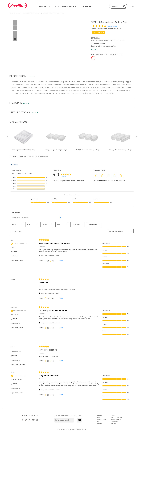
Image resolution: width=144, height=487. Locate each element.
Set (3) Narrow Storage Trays (120, 150)
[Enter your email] (64, 420)
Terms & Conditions (116, 418)
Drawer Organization (32, 13)
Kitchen (19, 13)
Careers (99, 416)
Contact (99, 424)
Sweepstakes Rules (116, 420)
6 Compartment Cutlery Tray (23, 150)
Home (11, 13)
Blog (98, 418)
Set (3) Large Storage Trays (56, 150)
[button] (8, 137)
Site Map (113, 424)
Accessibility (114, 422)
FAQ (98, 422)
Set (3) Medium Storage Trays (88, 150)
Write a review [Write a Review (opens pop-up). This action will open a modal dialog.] (98, 32)
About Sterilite (101, 420)
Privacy (113, 416)
